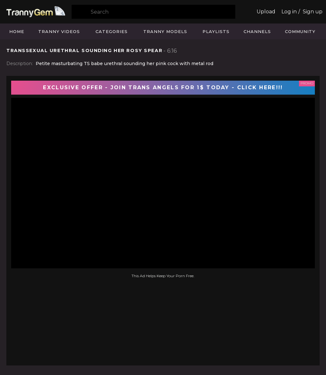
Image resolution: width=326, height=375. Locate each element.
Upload (266, 12)
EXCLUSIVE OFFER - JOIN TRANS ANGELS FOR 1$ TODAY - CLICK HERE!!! (163, 87)
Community (300, 31)
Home (16, 31)
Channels (257, 31)
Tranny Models (165, 31)
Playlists (216, 31)
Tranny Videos (59, 31)
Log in (289, 12)
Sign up (312, 12)
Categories (112, 31)
